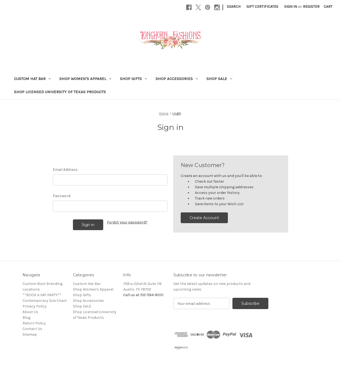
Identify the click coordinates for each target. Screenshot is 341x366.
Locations (31, 289)
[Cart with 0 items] (328, 6)
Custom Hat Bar (32, 78)
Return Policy (34, 323)
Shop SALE (219, 78)
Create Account (204, 217)
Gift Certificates (262, 6)
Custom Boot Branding (42, 283)
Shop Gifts (133, 78)
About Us (30, 312)
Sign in (290, 6)
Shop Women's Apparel (85, 78)
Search (233, 6)
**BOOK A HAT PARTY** (42, 295)
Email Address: (65, 169)
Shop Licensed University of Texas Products (60, 91)
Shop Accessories (176, 78)
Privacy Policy (35, 306)
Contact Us (32, 329)
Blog (26, 317)
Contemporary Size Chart (45, 300)
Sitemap (30, 334)
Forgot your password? (127, 222)
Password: (62, 196)
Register (311, 6)
